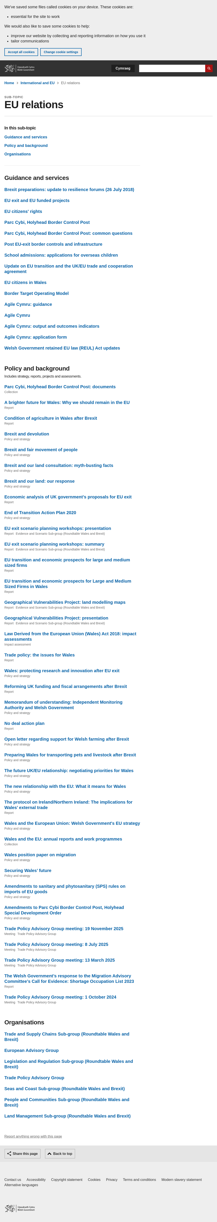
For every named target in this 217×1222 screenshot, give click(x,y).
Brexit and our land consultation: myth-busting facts (58, 465)
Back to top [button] (62, 1154)
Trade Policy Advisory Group (34, 1077)
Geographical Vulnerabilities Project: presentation (56, 618)
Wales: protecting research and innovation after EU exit (61, 670)
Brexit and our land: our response (39, 481)
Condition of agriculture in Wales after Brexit (50, 418)
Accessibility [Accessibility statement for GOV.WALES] (36, 1180)
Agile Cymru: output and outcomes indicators (51, 326)
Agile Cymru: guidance (28, 304)
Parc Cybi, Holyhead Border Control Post (47, 222)
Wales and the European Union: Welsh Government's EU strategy (72, 823)
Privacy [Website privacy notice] (111, 1180)
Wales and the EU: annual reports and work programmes (63, 839)
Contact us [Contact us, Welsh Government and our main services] (12, 1180)
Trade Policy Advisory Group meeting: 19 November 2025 (63, 928)
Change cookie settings (61, 52)
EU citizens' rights (23, 211)
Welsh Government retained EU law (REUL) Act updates (62, 348)
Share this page (25, 1154)
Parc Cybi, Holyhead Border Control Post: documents (60, 386)
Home (9, 83)
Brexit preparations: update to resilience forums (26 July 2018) (69, 189)
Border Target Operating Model (36, 293)
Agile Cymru (17, 315)
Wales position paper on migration (40, 854)
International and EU (38, 83)
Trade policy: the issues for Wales (39, 655)
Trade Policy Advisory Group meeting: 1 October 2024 (60, 997)
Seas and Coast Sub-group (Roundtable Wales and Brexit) (64, 1088)
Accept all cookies (21, 52)
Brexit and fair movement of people (41, 449)
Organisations (17, 154)
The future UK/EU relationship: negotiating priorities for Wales (68, 770)
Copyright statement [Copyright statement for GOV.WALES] (66, 1180)
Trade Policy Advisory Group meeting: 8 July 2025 (56, 944)
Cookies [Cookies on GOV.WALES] (94, 1180)
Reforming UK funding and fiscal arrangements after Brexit (65, 686)
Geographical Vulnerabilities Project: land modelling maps (65, 602)
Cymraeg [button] (123, 68)
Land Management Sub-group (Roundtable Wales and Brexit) (67, 1116)
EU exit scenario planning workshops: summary (54, 544)
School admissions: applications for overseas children (61, 255)
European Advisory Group (31, 1050)
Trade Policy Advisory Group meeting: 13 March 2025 (59, 960)
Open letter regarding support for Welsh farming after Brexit (66, 739)
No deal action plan (24, 723)
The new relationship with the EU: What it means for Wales (65, 786)
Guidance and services (25, 137)
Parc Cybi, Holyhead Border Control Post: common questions (68, 233)
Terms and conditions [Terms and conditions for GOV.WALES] (139, 1180)
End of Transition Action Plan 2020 (40, 512)
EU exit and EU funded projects (37, 200)
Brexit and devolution (26, 434)
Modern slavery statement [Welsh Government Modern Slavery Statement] (181, 1180)
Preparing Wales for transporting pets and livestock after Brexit (70, 754)
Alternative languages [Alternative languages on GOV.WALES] (21, 1185)
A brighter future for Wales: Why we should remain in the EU (67, 402)
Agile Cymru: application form (35, 337)
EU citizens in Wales (25, 282)
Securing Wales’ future (27, 870)
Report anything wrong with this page (33, 1136)
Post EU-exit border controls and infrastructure (53, 244)
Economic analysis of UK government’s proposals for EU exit (68, 496)
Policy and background (26, 145)
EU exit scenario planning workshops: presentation (57, 528)
